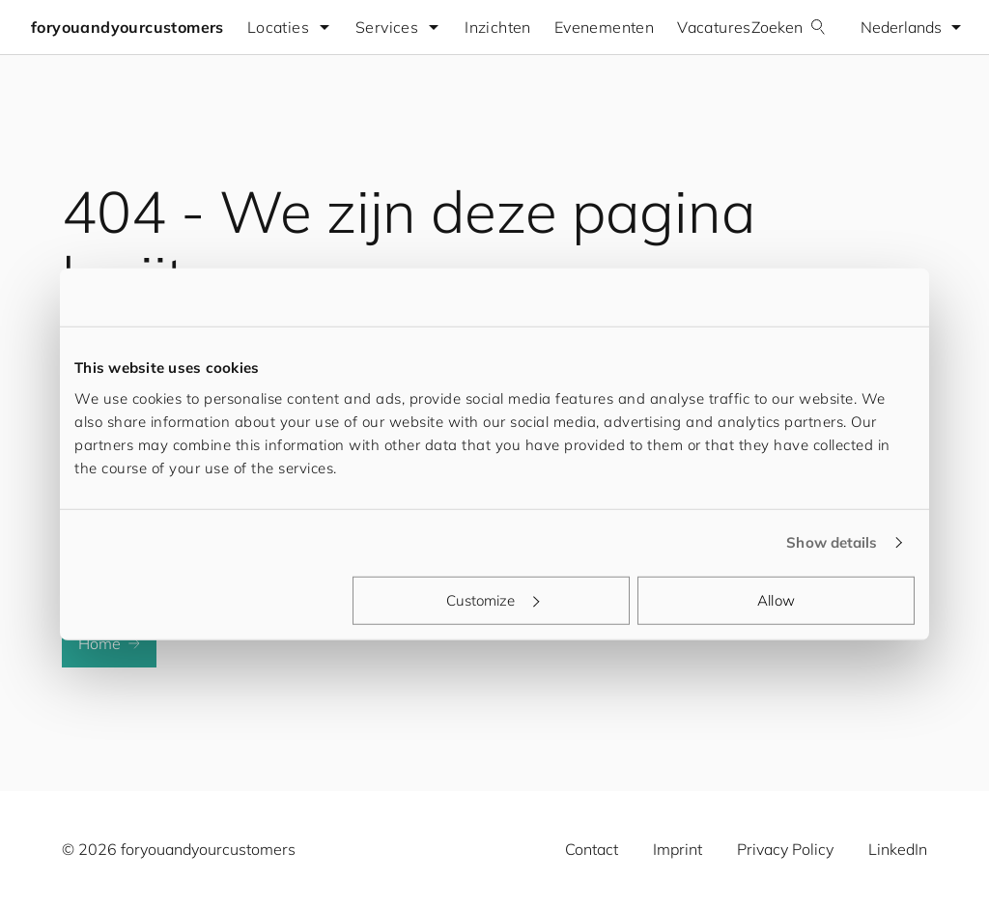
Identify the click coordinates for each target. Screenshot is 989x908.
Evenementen (604, 27)
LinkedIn (897, 849)
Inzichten (498, 27)
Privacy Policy (785, 849)
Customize (492, 599)
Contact (591, 849)
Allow (776, 599)
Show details (831, 542)
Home (109, 643)
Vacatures (714, 27)
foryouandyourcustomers (127, 27)
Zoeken (788, 27)
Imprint (677, 849)
